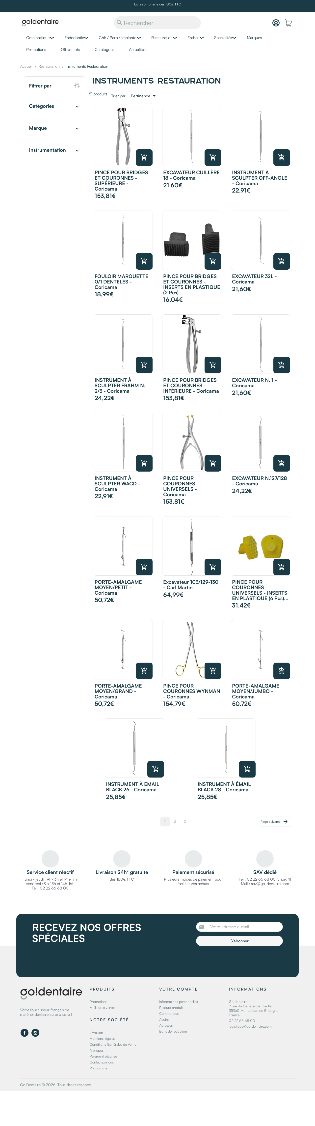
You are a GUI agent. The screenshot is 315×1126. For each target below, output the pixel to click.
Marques (254, 37)
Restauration (162, 37)
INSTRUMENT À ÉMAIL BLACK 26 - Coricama (132, 787)
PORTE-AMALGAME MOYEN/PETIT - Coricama (118, 587)
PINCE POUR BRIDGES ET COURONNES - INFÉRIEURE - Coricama (191, 385)
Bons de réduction (173, 1031)
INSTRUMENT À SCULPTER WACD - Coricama (117, 483)
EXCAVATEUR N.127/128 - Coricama (259, 481)
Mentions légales (102, 1038)
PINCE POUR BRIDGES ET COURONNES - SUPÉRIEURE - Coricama (121, 180)
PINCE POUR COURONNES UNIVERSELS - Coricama (180, 486)
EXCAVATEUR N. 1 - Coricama (254, 383)
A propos (97, 1050)
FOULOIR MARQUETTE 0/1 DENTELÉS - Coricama (121, 281)
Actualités (137, 49)
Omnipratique (38, 37)
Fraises (193, 37)
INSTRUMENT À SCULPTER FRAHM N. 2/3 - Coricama (120, 385)
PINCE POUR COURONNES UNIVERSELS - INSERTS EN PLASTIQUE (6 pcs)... (260, 590)
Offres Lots (70, 49)
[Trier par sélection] (144, 96)
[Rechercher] (157, 22)
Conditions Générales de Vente (113, 1044)
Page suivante (275, 821)
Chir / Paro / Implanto (117, 37)
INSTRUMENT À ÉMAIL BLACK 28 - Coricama (224, 787)
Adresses (166, 1025)
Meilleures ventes (102, 1007)
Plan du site (98, 1068)
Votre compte (178, 989)
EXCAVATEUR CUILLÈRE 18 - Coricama (191, 175)
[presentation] (237, 959)
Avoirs (164, 1019)
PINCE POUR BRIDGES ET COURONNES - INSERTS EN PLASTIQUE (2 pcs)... (191, 284)
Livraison (96, 1032)
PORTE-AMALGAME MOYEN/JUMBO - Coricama (255, 691)
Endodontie (74, 37)
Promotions (36, 49)
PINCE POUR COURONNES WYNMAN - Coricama (191, 691)
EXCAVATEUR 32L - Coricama (254, 279)
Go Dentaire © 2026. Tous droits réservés (56, 1084)
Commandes (169, 1013)
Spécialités (223, 37)
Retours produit (171, 1007)
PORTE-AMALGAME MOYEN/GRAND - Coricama (118, 691)
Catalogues (104, 49)
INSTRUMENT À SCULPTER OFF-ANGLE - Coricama (259, 177)
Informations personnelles (178, 1001)
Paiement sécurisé (103, 1056)
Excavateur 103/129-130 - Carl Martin (190, 584)
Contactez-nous (102, 1062)
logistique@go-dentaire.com (250, 1026)
